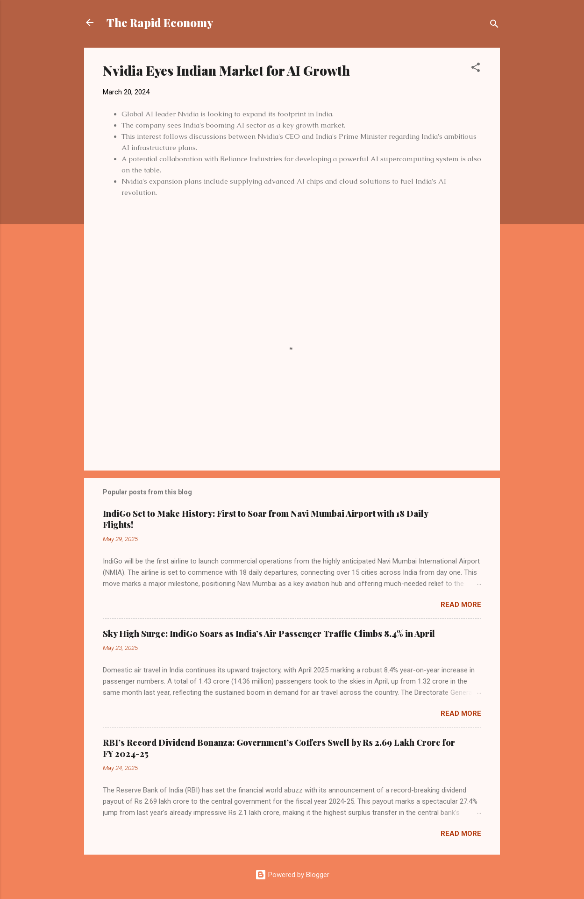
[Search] (494, 25)
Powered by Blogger (292, 874)
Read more (461, 604)
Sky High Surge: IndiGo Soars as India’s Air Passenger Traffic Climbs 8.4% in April (269, 633)
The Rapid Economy (160, 22)
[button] (475, 69)
